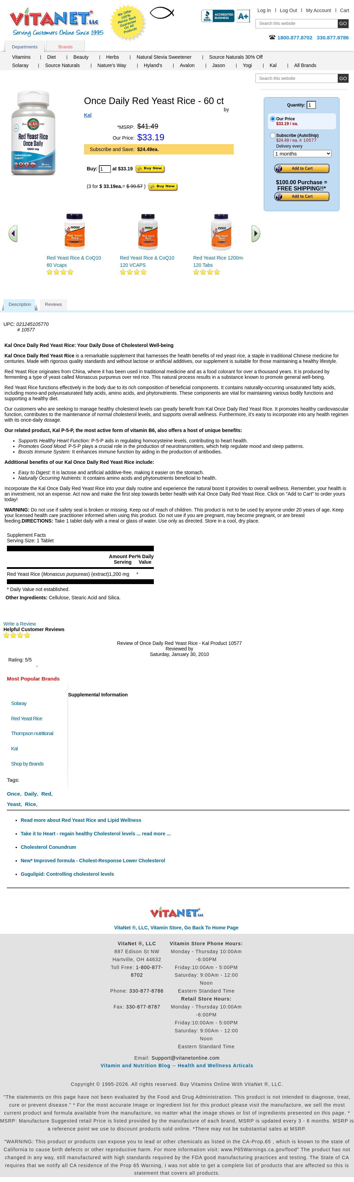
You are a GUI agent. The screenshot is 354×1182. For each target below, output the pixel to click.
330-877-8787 (143, 1007)
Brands (65, 46)
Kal (273, 65)
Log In (264, 10)
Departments (24, 46)
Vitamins (21, 57)
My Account (318, 10)
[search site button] (343, 78)
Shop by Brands (29, 764)
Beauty (80, 57)
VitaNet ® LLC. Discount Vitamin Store (177, 912)
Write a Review (19, 624)
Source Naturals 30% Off (236, 57)
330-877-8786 (146, 991)
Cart (344, 10)
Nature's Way (111, 65)
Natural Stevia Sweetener (164, 57)
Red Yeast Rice (26, 718)
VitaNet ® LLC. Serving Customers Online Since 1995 (56, 22)
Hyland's (153, 65)
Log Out (288, 10)
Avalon (187, 65)
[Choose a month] (302, 153)
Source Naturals (62, 65)
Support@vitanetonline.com (185, 1058)
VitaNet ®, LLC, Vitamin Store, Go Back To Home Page (176, 927)
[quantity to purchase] (105, 169)
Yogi (247, 65)
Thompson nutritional (32, 733)
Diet (51, 57)
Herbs (112, 57)
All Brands (305, 65)
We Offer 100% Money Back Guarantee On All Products (128, 23)
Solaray (20, 65)
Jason (218, 65)
